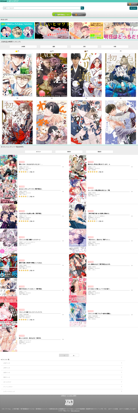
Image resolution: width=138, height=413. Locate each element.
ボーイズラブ (7, 382)
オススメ (38, 151)
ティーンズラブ (7, 386)
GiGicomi (3, 1)
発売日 (69, 151)
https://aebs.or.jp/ (75, 410)
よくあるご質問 (71, 395)
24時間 (23, 46)
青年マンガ (6, 377)
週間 (54, 46)
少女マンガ (6, 363)
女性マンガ (6, 372)
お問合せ (63, 395)
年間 (115, 46)
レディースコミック (9, 391)
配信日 (99, 151)
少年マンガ (6, 368)
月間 (84, 46)
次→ (74, 355)
